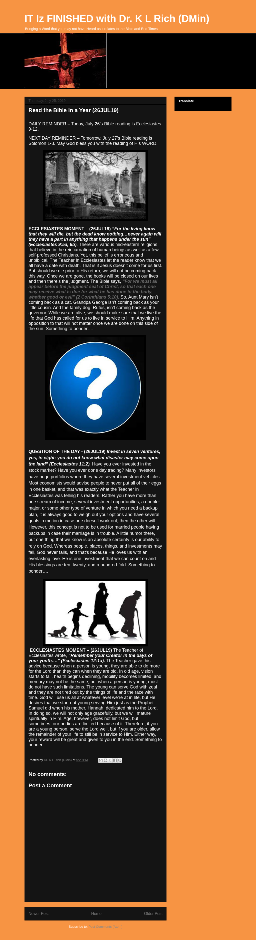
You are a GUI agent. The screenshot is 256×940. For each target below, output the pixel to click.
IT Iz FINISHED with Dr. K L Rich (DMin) (116, 18)
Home (96, 913)
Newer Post (38, 913)
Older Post (153, 913)
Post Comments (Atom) (105, 926)
